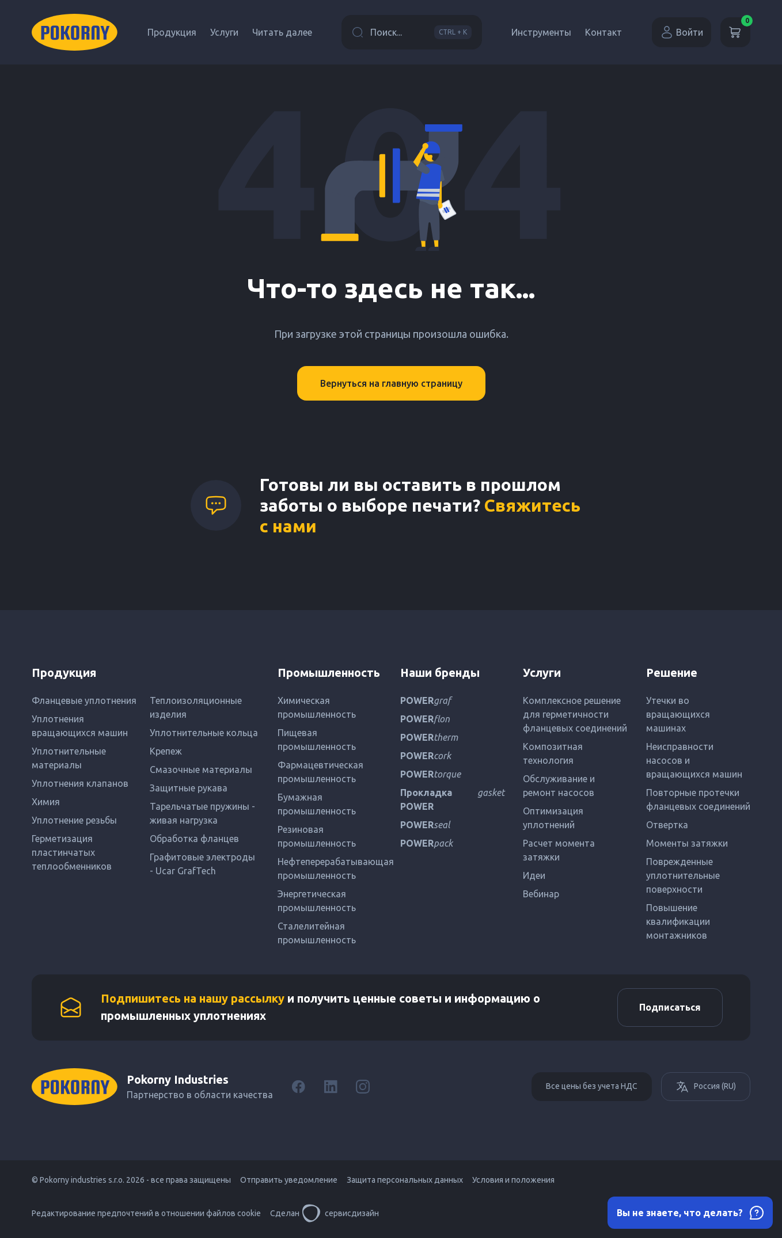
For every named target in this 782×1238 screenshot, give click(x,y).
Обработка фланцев (194, 838)
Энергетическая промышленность (317, 901)
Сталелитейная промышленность (317, 933)
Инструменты (541, 32)
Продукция (171, 32)
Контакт (603, 32)
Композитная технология (553, 753)
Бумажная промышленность (317, 804)
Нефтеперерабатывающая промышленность (330, 868)
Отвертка (667, 825)
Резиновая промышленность (317, 836)
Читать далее (282, 32)
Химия (46, 802)
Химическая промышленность (317, 707)
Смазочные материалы (201, 769)
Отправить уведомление (288, 1181)
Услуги (224, 32)
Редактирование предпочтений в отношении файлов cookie (146, 1215)
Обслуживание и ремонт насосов (559, 786)
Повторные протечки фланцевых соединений (698, 799)
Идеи (534, 875)
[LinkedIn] (330, 1088)
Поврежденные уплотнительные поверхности (683, 875)
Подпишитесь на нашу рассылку (192, 999)
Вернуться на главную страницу (391, 383)
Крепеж (166, 751)
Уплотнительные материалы (69, 758)
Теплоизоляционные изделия (196, 707)
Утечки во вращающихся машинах (678, 714)
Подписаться (668, 1008)
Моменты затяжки (687, 843)
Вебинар (541, 894)
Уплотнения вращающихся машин (80, 726)
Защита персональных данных (405, 1181)
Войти (681, 32)
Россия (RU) (705, 1088)
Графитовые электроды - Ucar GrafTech (202, 864)
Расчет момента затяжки (559, 850)
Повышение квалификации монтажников (678, 921)
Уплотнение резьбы (74, 820)
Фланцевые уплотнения (84, 700)
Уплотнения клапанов (80, 783)
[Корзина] (735, 32)
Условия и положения (513, 1181)
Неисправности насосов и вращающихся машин (694, 760)
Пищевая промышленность (317, 739)
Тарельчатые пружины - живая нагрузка (202, 813)
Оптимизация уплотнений (553, 818)
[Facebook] (298, 1088)
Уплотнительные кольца (204, 732)
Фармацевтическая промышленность (320, 772)
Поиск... (412, 32)
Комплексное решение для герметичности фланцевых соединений (575, 714)
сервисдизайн (340, 1215)
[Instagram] (363, 1088)
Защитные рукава (188, 788)
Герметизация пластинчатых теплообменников (72, 852)
